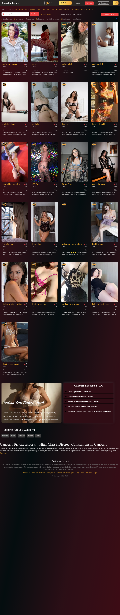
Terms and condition (38, 472)
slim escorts (40, 19)
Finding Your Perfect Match (24, 402)
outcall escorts (77, 19)
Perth (72, 9)
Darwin (39, 9)
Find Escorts (34, 14)
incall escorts (66, 19)
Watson (13, 435)
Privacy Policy (50, 472)
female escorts (30, 19)
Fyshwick (30, 435)
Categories (103, 3)
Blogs (95, 472)
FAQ (77, 472)
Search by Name (109, 14)
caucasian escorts (7, 19)
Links (82, 472)
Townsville (84, 9)
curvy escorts (19, 19)
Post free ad (89, 3)
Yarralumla (21, 435)
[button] (116, 19)
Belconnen (5, 435)
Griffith (38, 435)
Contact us (26, 472)
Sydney (77, 9)
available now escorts (53, 19)
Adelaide (14, 9)
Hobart (52, 9)
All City (91, 9)
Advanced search (46, 14)
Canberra (33, 9)
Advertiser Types (68, 472)
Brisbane (21, 9)
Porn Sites (88, 472)
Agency (78, 3)
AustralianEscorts (66, 14)
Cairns (27, 9)
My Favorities (65, 3)
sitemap (59, 472)
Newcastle (66, 9)
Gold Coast (46, 9)
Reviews (50, 3)
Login (115, 3)
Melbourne (59, 9)
